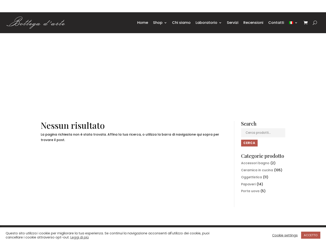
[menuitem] (293, 22)
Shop (158, 22)
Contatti (276, 22)
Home (142, 22)
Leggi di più (79, 237)
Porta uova (250, 191)
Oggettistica (251, 177)
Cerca (249, 143)
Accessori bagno (255, 163)
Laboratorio (206, 22)
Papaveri (248, 184)
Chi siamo (181, 22)
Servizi (232, 22)
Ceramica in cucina (257, 170)
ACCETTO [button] (311, 235)
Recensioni (253, 22)
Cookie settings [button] (285, 235)
